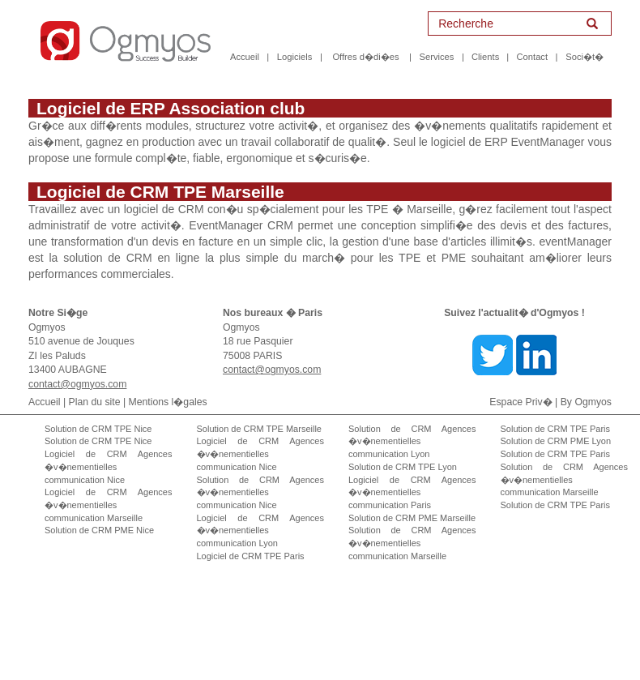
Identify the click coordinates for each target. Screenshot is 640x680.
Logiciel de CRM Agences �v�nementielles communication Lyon (261, 530)
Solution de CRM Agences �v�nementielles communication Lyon (412, 441)
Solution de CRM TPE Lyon (402, 467)
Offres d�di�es (365, 57)
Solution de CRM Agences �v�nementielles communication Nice (261, 492)
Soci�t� (584, 57)
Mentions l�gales (168, 402)
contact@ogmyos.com (77, 384)
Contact (532, 57)
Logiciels (295, 57)
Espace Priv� (520, 402)
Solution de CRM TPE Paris (556, 429)
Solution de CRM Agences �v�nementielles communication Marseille (412, 542)
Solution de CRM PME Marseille (412, 518)
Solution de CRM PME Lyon (556, 441)
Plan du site (95, 402)
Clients (485, 57)
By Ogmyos (586, 402)
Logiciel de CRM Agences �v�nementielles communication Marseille (109, 504)
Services (437, 57)
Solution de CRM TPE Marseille (259, 429)
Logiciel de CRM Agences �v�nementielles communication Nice (109, 466)
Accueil (244, 57)
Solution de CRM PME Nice (99, 530)
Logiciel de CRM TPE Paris (251, 556)
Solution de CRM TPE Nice (98, 429)
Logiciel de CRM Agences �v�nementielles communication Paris (412, 492)
